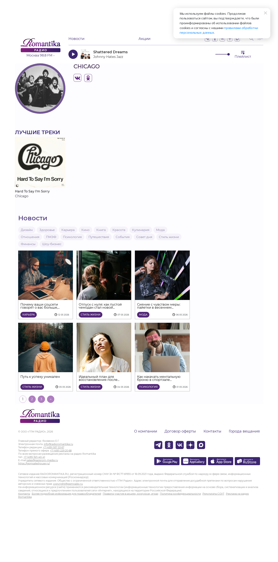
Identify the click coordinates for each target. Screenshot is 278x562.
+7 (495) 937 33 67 (53, 447)
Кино (85, 230)
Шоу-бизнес (51, 244)
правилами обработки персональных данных (203, 28)
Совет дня (144, 237)
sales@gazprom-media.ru (42, 460)
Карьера (68, 230)
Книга (101, 230)
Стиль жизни (169, 237)
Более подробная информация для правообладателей (66, 493)
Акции (144, 39)
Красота (118, 230)
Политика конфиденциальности (180, 493)
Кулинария (140, 230)
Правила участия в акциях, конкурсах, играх (130, 493)
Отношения (30, 237)
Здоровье (47, 230)
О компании (145, 431)
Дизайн (27, 230)
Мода (160, 230)
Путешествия (98, 237)
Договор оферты (180, 431)
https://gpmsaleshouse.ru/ (34, 463)
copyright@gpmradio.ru (68, 483)
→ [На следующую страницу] (51, 399)
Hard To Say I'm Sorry (32, 191)
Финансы (28, 244)
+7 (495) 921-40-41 (34, 457)
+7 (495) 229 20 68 (61, 450)
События (123, 237)
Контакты (212, 431)
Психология (72, 237)
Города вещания (244, 431)
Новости (76, 39)
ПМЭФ (51, 237)
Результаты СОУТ (213, 493)
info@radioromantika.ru (58, 444)
